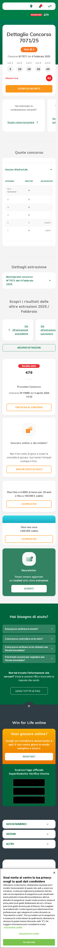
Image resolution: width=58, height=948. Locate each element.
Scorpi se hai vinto (29, 88)
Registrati (29, 778)
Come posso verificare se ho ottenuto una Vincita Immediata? (26, 670)
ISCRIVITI (29, 610)
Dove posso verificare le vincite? (21, 650)
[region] (29, 908)
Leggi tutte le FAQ (27, 712)
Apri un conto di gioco (29, 469)
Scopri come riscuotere (20, 122)
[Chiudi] (54, 872)
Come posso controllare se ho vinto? (24, 660)
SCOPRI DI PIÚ (29, 518)
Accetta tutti (29, 942)
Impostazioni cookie (29, 933)
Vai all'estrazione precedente (20, 330)
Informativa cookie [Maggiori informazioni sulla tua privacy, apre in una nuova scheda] (13, 927)
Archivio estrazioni (29, 347)
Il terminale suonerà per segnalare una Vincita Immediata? (24, 680)
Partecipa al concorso (29, 407)
